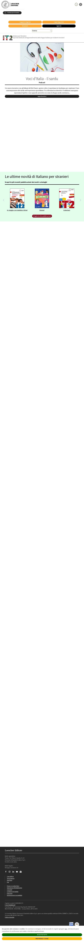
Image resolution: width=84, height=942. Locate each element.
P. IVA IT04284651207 (10, 902)
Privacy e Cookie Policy (13, 883)
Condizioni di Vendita (12, 889)
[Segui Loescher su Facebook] (6, 869)
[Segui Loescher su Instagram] (10, 869)
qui (66, 929)
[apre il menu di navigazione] (80, 4)
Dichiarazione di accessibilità (14, 893)
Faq (8, 879)
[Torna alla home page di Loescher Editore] (10, 4)
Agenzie (59, 23)
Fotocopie (9, 891)
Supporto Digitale (25, 19)
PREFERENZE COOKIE (42, 938)
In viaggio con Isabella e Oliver (17, 208)
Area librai (9, 878)
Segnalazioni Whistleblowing (14, 885)
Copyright (9, 887)
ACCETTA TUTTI (42, 935)
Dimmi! (42, 208)
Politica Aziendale (9, 915)
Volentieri (66, 208)
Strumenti (25, 23)
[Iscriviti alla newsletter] (21, 869)
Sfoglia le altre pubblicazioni (42, 213)
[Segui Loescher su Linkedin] (14, 869)
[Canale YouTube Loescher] (17, 869)
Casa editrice (10, 874)
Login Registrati (59, 19)
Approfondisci (42, 94)
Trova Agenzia (10, 876)
